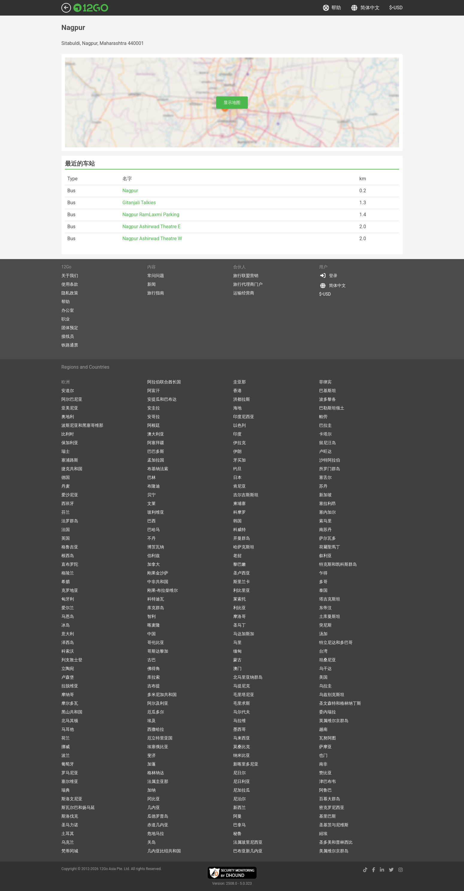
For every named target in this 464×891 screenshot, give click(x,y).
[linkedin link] (382, 870)
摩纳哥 (67, 694)
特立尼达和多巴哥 (336, 642)
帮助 (332, 8)
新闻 (151, 284)
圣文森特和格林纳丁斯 (340, 703)
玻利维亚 (155, 512)
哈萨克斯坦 (243, 546)
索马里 (325, 520)
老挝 (237, 555)
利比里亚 (241, 590)
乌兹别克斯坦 (331, 694)
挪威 (65, 746)
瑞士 (65, 451)
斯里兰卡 (241, 581)
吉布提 (153, 685)
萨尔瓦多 (327, 538)
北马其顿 (69, 720)
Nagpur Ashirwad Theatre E (151, 226)
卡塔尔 (325, 434)
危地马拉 (155, 833)
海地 (237, 408)
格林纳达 (155, 772)
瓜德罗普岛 (157, 816)
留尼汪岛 (327, 442)
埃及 (151, 720)
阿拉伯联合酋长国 (164, 381)
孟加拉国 (155, 460)
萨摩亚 (325, 746)
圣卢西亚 (241, 573)
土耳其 (67, 833)
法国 (65, 529)
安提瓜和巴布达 (162, 399)
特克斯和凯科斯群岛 (338, 564)
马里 (237, 642)
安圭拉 (153, 408)
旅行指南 (155, 293)
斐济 (151, 755)
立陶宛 (67, 668)
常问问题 (155, 275)
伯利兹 (153, 555)
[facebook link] (373, 870)
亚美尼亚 (69, 408)
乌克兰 (67, 842)
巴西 (151, 520)
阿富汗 (153, 390)
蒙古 (237, 659)
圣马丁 (239, 625)
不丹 (151, 538)
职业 (65, 319)
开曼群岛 (241, 538)
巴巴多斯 (155, 451)
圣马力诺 (69, 824)
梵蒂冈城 (69, 850)
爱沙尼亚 (69, 494)
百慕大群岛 (329, 798)
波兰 (65, 755)
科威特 (239, 529)
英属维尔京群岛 (333, 720)
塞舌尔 (325, 477)
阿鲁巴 (325, 790)
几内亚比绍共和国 (164, 850)
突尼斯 (325, 625)
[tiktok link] (365, 870)
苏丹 (323, 486)
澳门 (237, 668)
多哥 (323, 581)
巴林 (151, 477)
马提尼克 (241, 685)
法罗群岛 (69, 520)
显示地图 (232, 102)
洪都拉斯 (241, 399)
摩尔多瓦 (69, 703)
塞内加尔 (327, 512)
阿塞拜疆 (155, 442)
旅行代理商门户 (248, 284)
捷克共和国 (71, 468)
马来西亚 (241, 738)
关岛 (151, 842)
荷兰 (65, 738)
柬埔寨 (239, 503)
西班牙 (67, 503)
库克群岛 (155, 607)
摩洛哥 (239, 616)
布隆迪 (153, 486)
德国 (65, 477)
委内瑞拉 (327, 712)
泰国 (323, 590)
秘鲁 (237, 833)
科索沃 (67, 651)
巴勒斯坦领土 (331, 408)
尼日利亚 (241, 781)
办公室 (67, 310)
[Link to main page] (90, 7)
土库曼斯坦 (329, 616)
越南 (323, 729)
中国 (151, 633)
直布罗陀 (69, 564)
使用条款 (69, 284)
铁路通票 (69, 345)
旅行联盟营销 (245, 275)
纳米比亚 (241, 755)
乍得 (323, 573)
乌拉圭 (325, 685)
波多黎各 (327, 399)
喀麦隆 (153, 625)
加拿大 (153, 564)
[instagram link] (400, 870)
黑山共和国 (71, 712)
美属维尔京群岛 (333, 850)
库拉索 (153, 677)
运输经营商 (243, 293)
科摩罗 (239, 512)
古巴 (151, 659)
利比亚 (239, 607)
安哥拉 (153, 416)
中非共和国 (157, 581)
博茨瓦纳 (155, 546)
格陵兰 (67, 573)
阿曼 (237, 816)
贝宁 (151, 494)
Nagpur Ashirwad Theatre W (152, 238)
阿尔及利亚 (157, 703)
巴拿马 (239, 824)
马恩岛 (67, 616)
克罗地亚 (69, 590)
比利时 (67, 434)
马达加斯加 (243, 633)
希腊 (65, 581)
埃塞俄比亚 (157, 746)
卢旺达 (325, 451)
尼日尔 (239, 772)
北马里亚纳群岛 (248, 677)
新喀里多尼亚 (245, 764)
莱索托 (239, 599)
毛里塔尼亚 (243, 694)
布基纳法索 (157, 468)
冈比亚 (153, 798)
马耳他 (67, 729)
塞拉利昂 (327, 503)
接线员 (67, 336)
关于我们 (69, 275)
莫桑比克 (241, 746)
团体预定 (69, 327)
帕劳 (323, 416)
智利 (151, 616)
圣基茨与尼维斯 (333, 824)
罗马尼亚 (69, 772)
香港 (237, 390)
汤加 (323, 633)
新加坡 (325, 494)
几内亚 (153, 807)
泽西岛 (67, 642)
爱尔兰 (67, 607)
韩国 (237, 520)
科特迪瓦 (155, 599)
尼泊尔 (239, 798)
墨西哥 (239, 729)
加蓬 (151, 764)
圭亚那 (239, 381)
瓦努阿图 (327, 738)
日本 (237, 477)
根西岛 (67, 555)
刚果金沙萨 (157, 573)
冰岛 (65, 625)
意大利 (67, 633)
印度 (237, 434)
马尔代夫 (241, 712)
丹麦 (65, 486)
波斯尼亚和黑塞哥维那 (82, 425)
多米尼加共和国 (162, 694)
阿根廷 (153, 425)
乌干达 (325, 668)
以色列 (239, 425)
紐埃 (323, 833)
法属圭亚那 (157, 781)
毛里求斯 (241, 703)
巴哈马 (153, 529)
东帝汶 (325, 607)
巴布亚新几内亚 (248, 850)
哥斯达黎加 (157, 651)
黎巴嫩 (239, 564)
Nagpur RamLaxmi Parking (150, 214)
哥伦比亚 (155, 642)
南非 (323, 764)
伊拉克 (239, 442)
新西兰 (239, 807)
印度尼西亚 (243, 416)
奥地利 (67, 416)
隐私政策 (69, 293)
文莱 (151, 503)
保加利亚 (69, 442)
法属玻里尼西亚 (248, 842)
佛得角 (153, 668)
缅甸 (237, 651)
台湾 (323, 651)
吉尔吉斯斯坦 (245, 494)
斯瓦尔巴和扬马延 (78, 807)
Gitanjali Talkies (139, 202)
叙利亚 (325, 555)
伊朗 (237, 451)
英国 (65, 538)
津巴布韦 (327, 781)
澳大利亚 (155, 434)
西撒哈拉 (155, 729)
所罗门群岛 (329, 468)
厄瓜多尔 (155, 712)
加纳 (151, 790)
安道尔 (67, 390)
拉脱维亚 (69, 685)
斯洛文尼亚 (71, 798)
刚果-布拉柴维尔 (162, 590)
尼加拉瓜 (241, 790)
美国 (323, 677)
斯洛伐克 (69, 816)
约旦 (237, 468)
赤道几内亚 (157, 824)
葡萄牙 (67, 764)
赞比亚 (325, 772)
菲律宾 (325, 381)
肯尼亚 (239, 486)
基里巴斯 (327, 816)
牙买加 (239, 460)
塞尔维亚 (69, 781)
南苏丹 (325, 529)
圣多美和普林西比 (336, 842)
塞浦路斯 (69, 460)
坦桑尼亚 (327, 659)
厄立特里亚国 (159, 738)
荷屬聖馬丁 (329, 546)
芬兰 (65, 512)
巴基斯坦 (327, 390)
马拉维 (239, 720)
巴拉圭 (325, 425)
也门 (323, 755)
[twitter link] (391, 870)
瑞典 (65, 790)
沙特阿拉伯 (329, 460)
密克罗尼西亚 (331, 807)
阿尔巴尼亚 (71, 399)
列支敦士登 (71, 659)
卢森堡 (67, 677)
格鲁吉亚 (69, 546)
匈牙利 (67, 599)
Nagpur (130, 190)
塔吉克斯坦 (329, 599)
